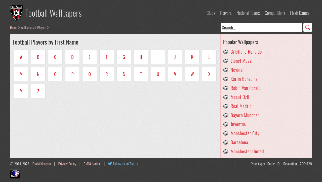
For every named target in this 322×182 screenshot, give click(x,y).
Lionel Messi (242, 60)
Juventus (238, 124)
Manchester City (245, 133)
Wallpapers (27, 27)
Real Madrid (241, 106)
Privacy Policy (67, 163)
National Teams (248, 13)
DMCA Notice (92, 163)
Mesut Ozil (240, 97)
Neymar (237, 69)
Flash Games (299, 13)
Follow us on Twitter (125, 163)
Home (13, 27)
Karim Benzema (244, 79)
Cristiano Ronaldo (246, 51)
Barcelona (239, 142)
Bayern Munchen (245, 115)
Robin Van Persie (246, 88)
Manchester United (247, 151)
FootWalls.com (41, 163)
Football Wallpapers (53, 12)
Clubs (211, 13)
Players (225, 13)
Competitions (275, 13)
